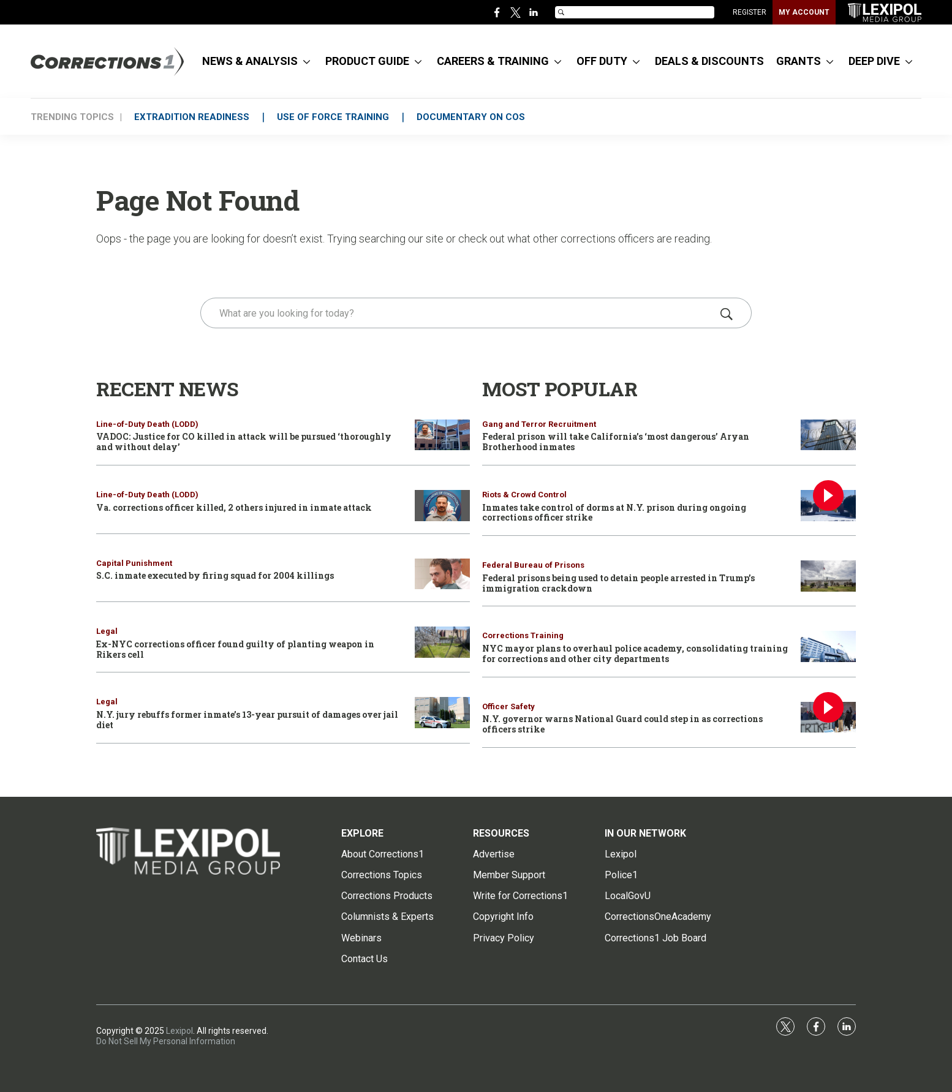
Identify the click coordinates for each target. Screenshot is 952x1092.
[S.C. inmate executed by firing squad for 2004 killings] (442, 574)
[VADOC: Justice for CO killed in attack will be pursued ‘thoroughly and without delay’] (442, 435)
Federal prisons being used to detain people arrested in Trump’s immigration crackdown (618, 583)
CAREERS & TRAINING (493, 61)
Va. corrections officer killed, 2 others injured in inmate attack (234, 507)
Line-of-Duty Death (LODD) (147, 424)
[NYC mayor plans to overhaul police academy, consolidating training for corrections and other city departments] (828, 646)
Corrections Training (523, 635)
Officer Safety (508, 706)
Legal (107, 631)
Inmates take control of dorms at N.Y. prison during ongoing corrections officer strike (614, 513)
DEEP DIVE (874, 61)
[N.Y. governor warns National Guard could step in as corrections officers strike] (828, 717)
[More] (306, 61)
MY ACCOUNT (804, 12)
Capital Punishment (134, 563)
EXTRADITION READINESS (191, 116)
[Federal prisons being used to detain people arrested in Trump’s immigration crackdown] (828, 576)
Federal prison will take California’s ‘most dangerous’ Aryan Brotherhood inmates (615, 442)
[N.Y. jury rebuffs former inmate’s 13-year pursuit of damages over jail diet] (442, 712)
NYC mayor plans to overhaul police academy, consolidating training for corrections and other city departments (635, 653)
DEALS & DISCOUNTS (709, 61)
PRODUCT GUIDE (367, 61)
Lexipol (179, 1031)
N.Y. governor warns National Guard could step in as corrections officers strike (622, 724)
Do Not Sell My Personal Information (165, 1041)
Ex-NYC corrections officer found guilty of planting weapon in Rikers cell (235, 649)
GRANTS (798, 61)
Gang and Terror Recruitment (539, 424)
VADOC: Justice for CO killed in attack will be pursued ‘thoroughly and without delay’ (243, 442)
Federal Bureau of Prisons (533, 565)
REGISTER (749, 12)
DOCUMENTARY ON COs (471, 116)
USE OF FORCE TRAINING (333, 116)
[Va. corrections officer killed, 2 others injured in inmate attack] (442, 505)
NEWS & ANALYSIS (250, 61)
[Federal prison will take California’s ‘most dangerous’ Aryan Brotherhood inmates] (828, 435)
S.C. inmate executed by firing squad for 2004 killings (215, 575)
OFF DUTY (601, 61)
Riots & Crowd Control (524, 494)
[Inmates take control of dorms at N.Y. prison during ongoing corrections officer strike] (828, 505)
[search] (458, 313)
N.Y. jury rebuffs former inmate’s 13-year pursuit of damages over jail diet (247, 720)
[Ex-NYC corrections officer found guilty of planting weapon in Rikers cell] (442, 642)
